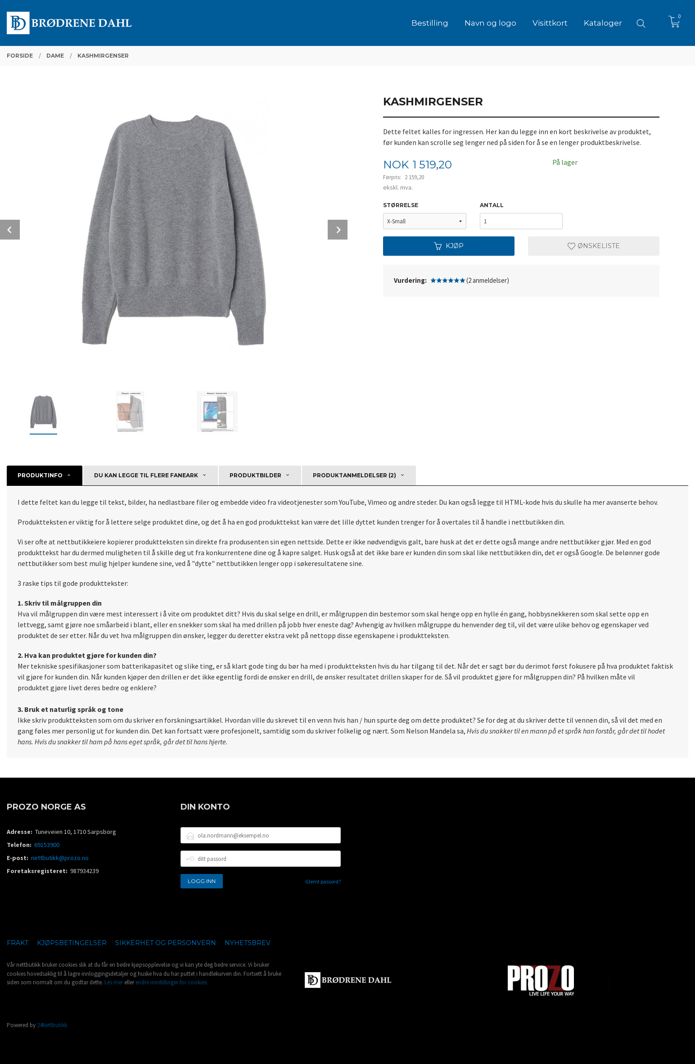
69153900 (46, 845)
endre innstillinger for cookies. (171, 982)
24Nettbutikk (52, 1025)
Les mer (113, 982)
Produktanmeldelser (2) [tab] (354, 475)
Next (338, 230)
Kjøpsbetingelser (72, 943)
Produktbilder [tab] (255, 475)
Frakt (17, 943)
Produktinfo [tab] (40, 475)
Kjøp (449, 246)
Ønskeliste (594, 246)
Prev (10, 230)
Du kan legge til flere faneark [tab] (146, 475)
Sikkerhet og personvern (165, 943)
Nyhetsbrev (248, 943)
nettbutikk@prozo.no (60, 858)
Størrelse (400, 205)
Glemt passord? (323, 881)
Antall (492, 205)
